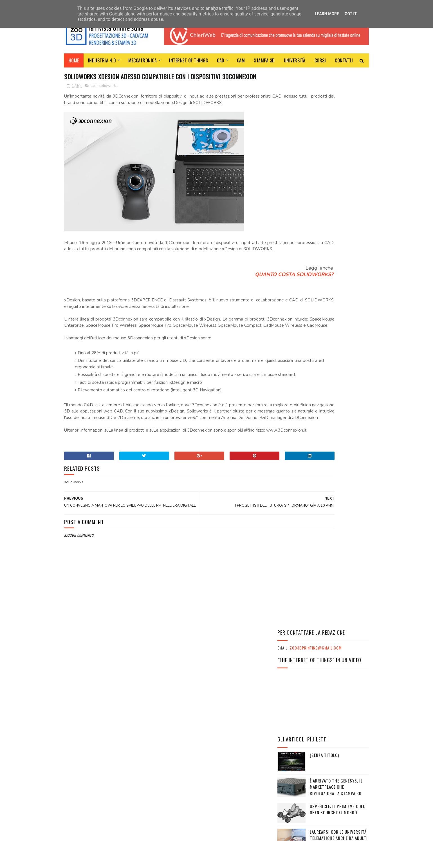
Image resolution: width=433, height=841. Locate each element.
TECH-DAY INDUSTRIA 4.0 (333, 377)
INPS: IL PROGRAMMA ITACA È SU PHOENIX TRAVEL (320, 714)
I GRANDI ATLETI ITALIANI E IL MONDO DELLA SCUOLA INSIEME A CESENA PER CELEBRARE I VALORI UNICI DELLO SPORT (323, 680)
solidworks (108, 97)
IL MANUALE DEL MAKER (331, 402)
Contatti (344, 60)
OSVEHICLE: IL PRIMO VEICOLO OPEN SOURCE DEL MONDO (337, 252)
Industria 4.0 (102, 60)
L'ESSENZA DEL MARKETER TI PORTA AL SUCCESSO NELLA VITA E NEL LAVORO (320, 705)
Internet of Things (188, 60)
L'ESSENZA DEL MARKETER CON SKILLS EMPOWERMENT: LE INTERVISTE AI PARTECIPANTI (318, 693)
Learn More (327, 14)
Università (295, 60)
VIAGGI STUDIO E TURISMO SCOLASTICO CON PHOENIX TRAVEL (316, 723)
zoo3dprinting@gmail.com (316, 91)
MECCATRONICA (143, 60)
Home (74, 60)
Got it (351, 14)
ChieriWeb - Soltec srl (187, 769)
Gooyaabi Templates (141, 834)
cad (94, 97)
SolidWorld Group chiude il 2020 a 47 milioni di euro (338, 354)
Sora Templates (91, 834)
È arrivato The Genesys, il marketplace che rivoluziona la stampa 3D (336, 229)
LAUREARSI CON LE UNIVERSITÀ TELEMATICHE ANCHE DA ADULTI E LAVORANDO (339, 280)
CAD (221, 60)
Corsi (320, 60)
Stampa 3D (264, 60)
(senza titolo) (324, 198)
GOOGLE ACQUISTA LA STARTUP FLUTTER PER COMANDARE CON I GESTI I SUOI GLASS (339, 332)
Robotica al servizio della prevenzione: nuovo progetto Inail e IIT (337, 306)
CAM (241, 60)
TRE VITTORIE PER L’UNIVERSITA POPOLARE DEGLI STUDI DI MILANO (338, 434)
